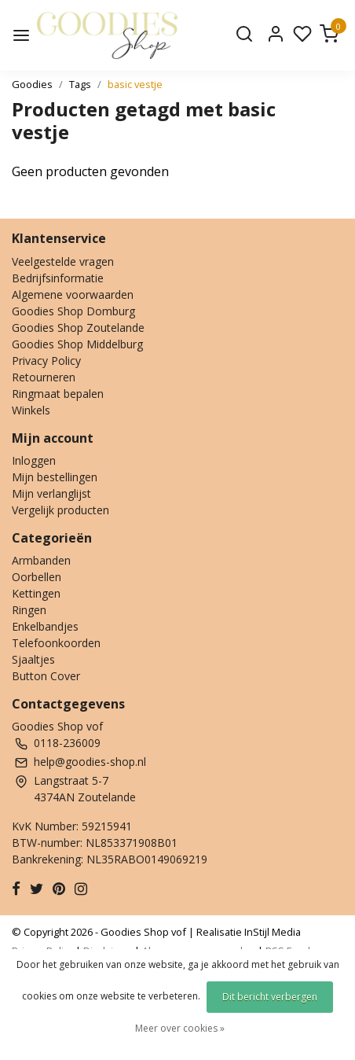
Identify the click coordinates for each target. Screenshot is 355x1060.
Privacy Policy (46, 360)
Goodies (32, 84)
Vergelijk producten (60, 509)
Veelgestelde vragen (63, 261)
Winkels (31, 410)
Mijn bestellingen (54, 476)
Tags (80, 84)
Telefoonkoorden (56, 642)
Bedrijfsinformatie (58, 278)
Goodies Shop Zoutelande (78, 327)
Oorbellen (36, 576)
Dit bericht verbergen (269, 996)
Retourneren (43, 377)
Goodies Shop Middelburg (77, 344)
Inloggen (34, 460)
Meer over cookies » (180, 1028)
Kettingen (36, 593)
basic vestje (135, 84)
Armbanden (41, 560)
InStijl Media (271, 932)
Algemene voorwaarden (73, 294)
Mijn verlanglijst (51, 493)
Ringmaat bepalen (58, 393)
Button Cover (46, 675)
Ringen (29, 609)
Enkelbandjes (45, 626)
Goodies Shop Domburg (73, 311)
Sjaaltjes (33, 659)
